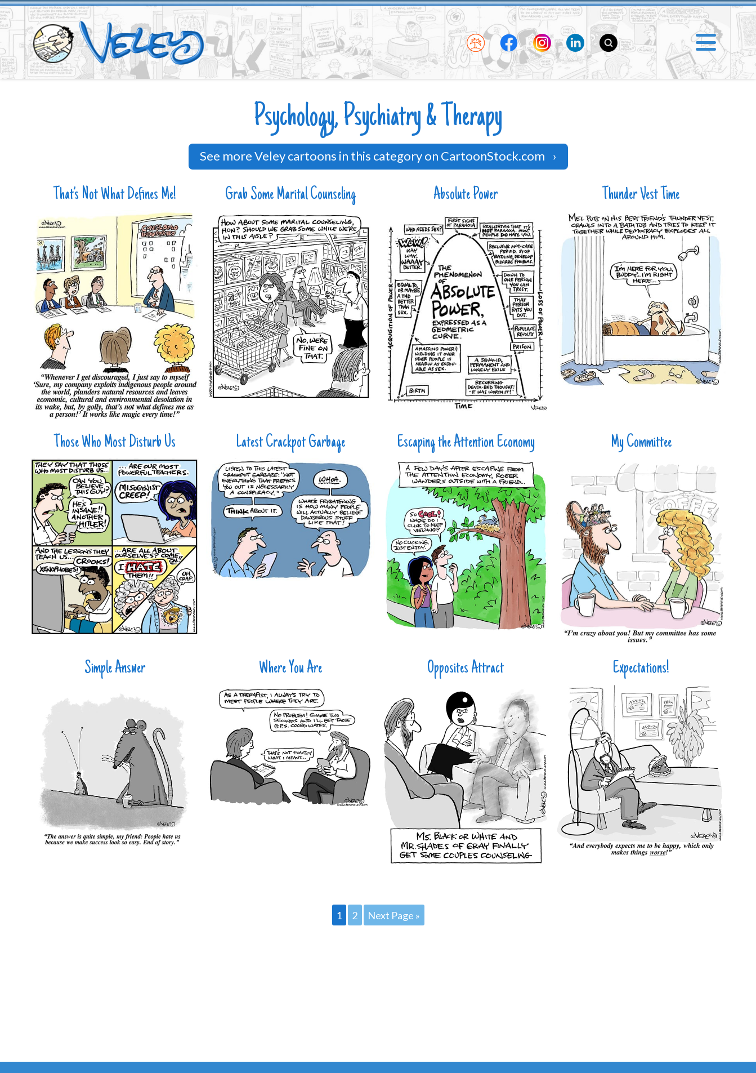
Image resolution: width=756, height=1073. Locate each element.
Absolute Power (465, 195)
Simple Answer (114, 669)
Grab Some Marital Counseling (290, 195)
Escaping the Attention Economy (466, 443)
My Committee (641, 443)
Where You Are (290, 669)
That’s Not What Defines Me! (114, 195)
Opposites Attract (465, 669)
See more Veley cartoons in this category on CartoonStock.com (378, 155)
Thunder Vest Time (640, 195)
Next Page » (394, 915)
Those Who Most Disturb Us (115, 443)
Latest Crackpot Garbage (290, 443)
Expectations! (640, 669)
